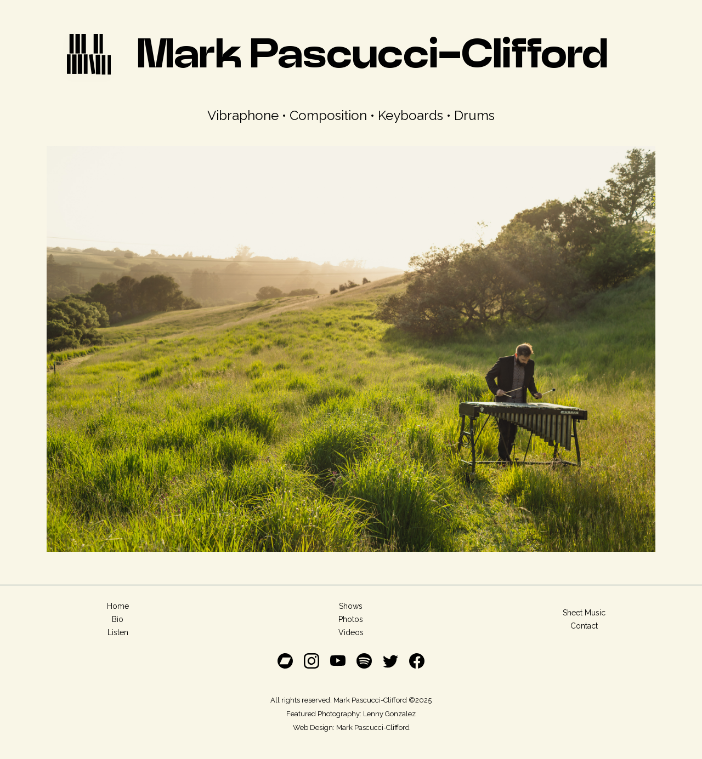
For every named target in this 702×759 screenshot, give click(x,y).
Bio (117, 619)
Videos (351, 632)
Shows (351, 606)
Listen (117, 632)
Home (118, 606)
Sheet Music (584, 612)
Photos (350, 619)
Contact (584, 625)
